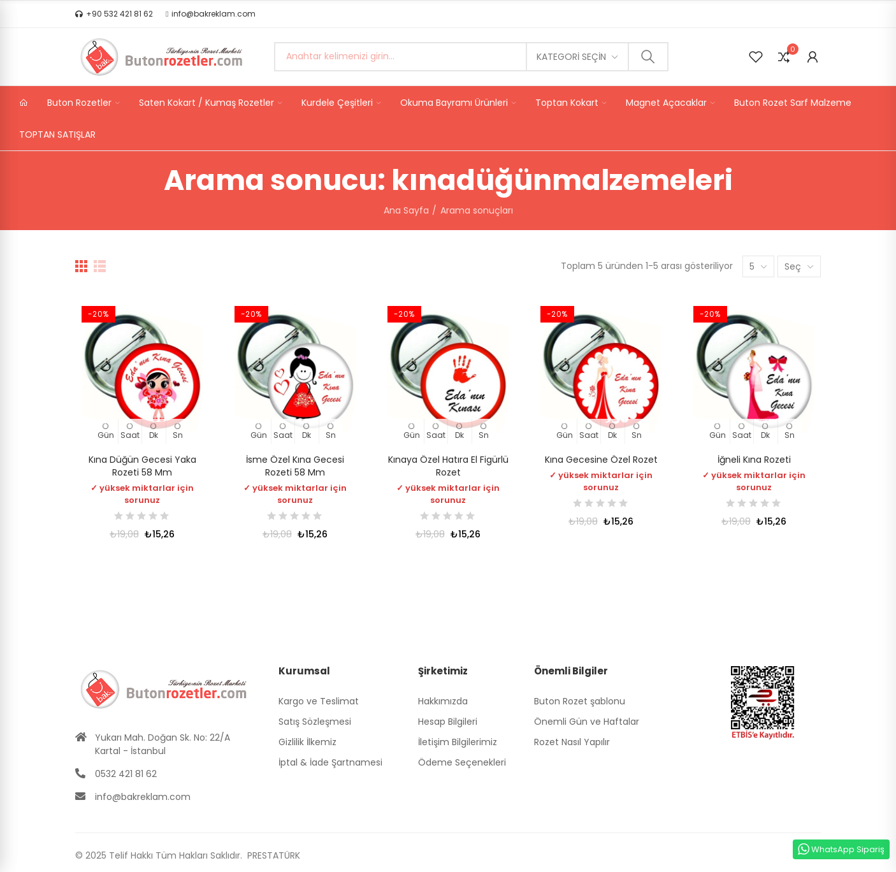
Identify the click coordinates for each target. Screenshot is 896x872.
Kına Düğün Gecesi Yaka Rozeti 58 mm (142, 466)
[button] (114, 14)
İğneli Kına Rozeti (754, 459)
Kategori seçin (571, 56)
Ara (648, 56)
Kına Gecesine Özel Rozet (601, 459)
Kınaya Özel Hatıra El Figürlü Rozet (448, 466)
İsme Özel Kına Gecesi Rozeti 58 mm (295, 466)
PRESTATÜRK (272, 855)
